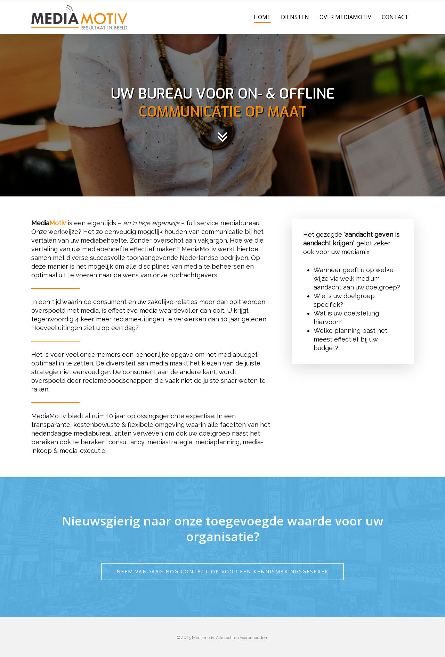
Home (262, 17)
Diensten (295, 17)
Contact (395, 17)
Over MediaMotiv (345, 17)
